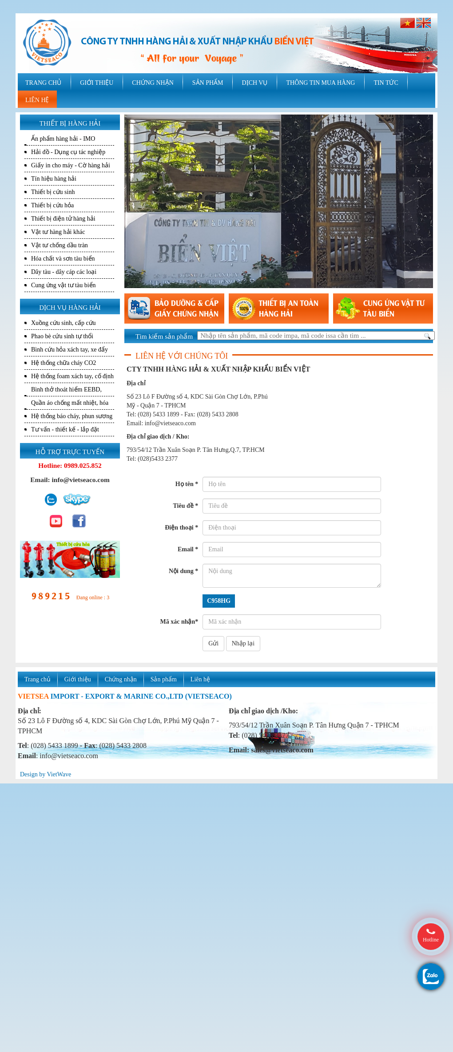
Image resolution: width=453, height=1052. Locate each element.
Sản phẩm (164, 679)
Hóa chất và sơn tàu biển (63, 258)
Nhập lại (243, 643)
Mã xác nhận (179, 621)
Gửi (213, 643)
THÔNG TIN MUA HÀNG (320, 82)
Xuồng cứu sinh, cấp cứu (63, 323)
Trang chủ (37, 679)
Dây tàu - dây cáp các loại (63, 272)
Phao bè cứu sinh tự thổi (62, 336)
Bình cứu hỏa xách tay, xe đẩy (69, 349)
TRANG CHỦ (43, 82)
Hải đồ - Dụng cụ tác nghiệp (68, 152)
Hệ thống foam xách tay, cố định (72, 376)
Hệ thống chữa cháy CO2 (63, 363)
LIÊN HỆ (37, 100)
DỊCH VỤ (255, 82)
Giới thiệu (77, 679)
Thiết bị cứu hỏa (52, 205)
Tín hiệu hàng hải (53, 178)
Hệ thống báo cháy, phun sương (71, 416)
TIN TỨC (386, 82)
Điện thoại (181, 527)
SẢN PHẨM (207, 82)
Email (188, 549)
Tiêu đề (185, 505)
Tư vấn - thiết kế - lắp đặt (65, 429)
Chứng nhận (121, 679)
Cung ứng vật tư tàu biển (63, 285)
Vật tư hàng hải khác (58, 232)
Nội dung (183, 571)
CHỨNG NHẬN (153, 82)
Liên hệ (200, 679)
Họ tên (187, 484)
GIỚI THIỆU (96, 82)
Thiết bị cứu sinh (53, 192)
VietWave (59, 774)
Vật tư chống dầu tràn (59, 245)
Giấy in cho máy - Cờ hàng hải (70, 165)
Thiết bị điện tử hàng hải (63, 218)
